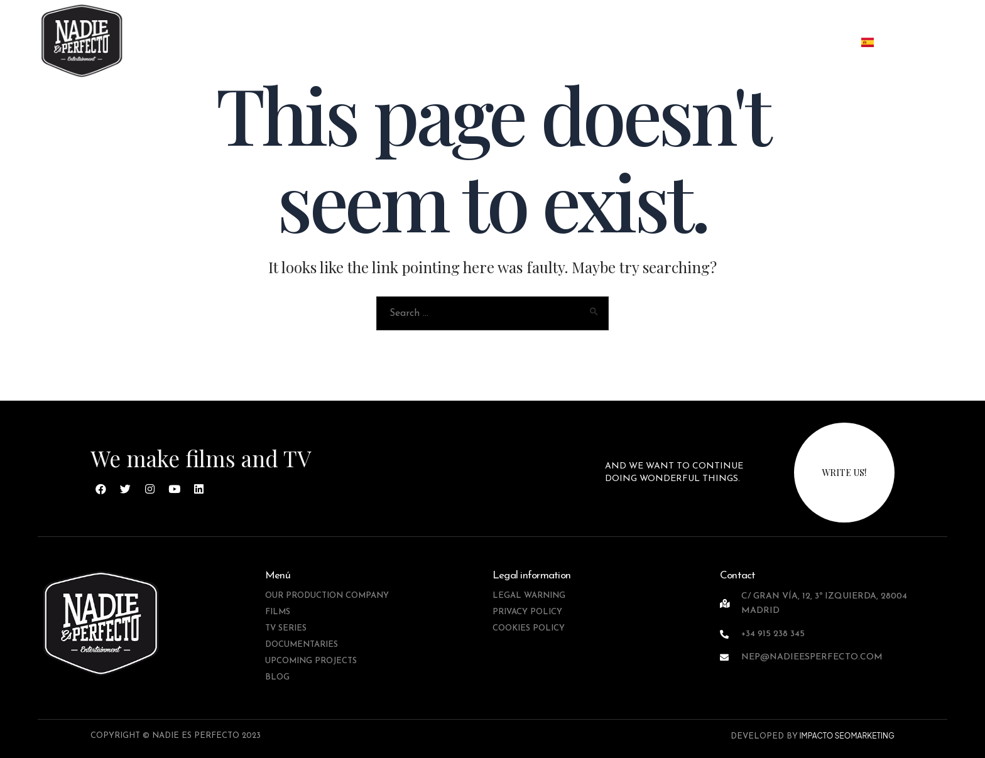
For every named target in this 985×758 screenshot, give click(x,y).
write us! (844, 473)
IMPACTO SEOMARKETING (846, 735)
